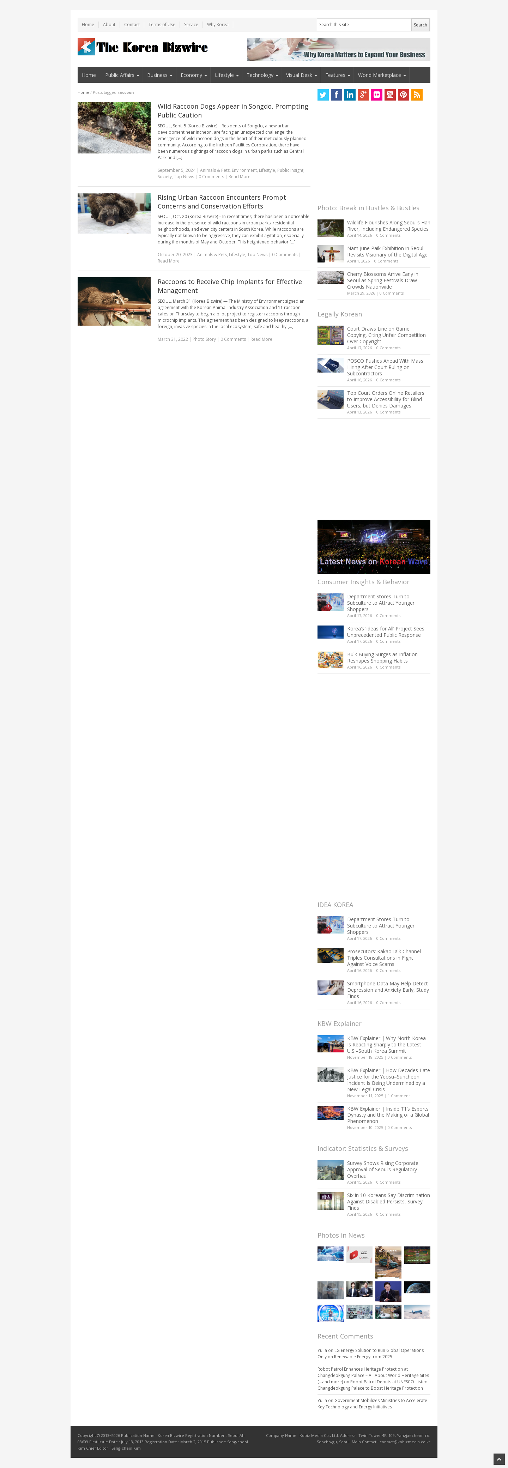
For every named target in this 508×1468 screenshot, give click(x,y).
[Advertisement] (370, 154)
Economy (191, 75)
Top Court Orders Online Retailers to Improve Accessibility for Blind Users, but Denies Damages (385, 399)
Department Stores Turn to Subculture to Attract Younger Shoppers (381, 602)
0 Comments (388, 235)
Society (165, 177)
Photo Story (204, 339)
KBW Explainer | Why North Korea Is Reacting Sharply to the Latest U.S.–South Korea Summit (386, 1044)
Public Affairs (119, 75)
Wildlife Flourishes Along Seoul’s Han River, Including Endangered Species (388, 225)
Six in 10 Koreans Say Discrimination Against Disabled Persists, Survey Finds (388, 1201)
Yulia (322, 1350)
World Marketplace (379, 75)
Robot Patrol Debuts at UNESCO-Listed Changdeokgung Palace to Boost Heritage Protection (373, 1385)
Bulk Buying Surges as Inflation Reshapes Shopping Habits (382, 657)
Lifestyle (224, 75)
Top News (184, 177)
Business (157, 75)
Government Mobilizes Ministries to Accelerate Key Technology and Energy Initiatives (372, 1403)
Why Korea (218, 25)
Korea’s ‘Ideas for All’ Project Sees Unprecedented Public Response (385, 631)
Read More (239, 177)
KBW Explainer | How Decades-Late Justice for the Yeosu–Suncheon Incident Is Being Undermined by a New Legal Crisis (388, 1080)
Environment (244, 170)
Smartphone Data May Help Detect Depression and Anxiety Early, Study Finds (388, 989)
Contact (132, 25)
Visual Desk (299, 75)
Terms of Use (162, 25)
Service (191, 25)
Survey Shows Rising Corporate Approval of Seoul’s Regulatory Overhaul (382, 1169)
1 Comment (399, 1095)
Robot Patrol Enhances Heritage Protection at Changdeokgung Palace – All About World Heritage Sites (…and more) (373, 1375)
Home (88, 25)
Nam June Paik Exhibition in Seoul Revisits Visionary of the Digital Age (387, 251)
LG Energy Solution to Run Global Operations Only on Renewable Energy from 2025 (371, 1353)
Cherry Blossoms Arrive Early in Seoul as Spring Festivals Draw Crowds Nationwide (382, 280)
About (109, 25)
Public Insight (290, 170)
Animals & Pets (215, 170)
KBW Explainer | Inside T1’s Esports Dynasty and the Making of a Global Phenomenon (388, 1115)
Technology (260, 75)
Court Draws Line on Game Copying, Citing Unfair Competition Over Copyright (386, 335)
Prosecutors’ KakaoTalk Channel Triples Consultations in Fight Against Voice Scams (384, 957)
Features (335, 75)
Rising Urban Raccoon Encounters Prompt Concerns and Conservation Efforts (222, 201)
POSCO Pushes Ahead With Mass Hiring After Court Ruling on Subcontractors (385, 367)
